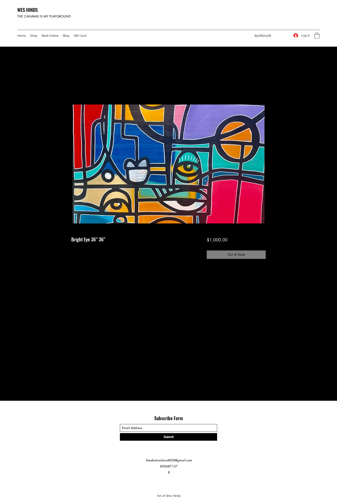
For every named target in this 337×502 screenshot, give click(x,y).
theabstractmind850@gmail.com (169, 460)
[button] (317, 35)
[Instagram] (279, 35)
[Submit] (168, 437)
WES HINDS (27, 9)
